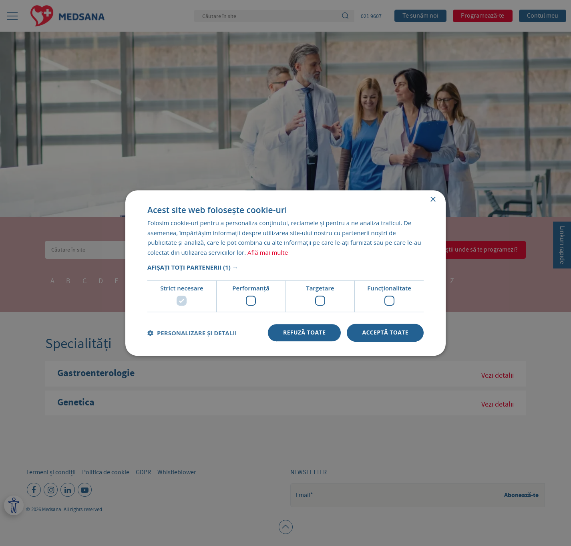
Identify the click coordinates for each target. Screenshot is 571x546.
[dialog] (285, 273)
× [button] (433, 200)
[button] (285, 267)
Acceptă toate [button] (385, 332)
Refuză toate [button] (304, 332)
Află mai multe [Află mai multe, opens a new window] (267, 252)
